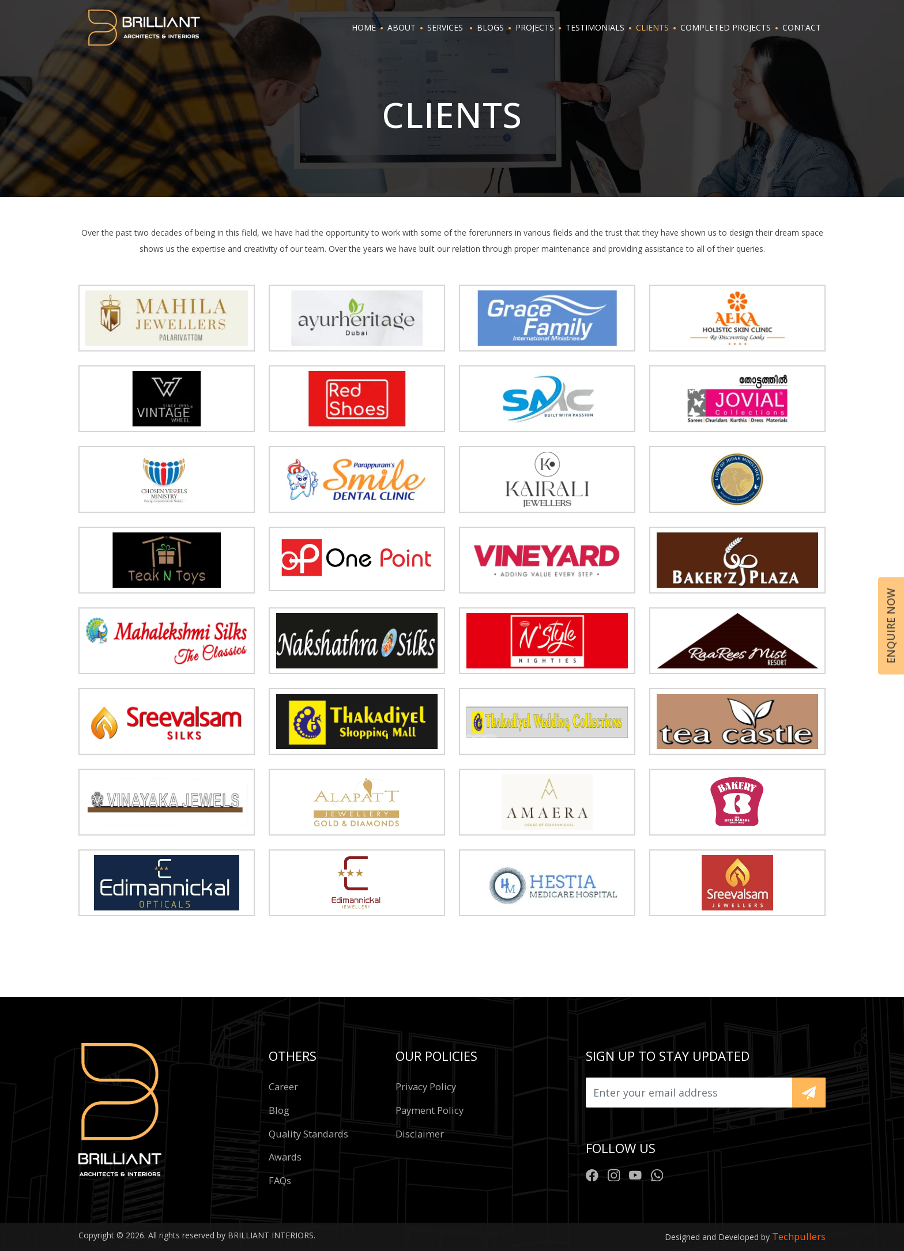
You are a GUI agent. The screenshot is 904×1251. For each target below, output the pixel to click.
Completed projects (725, 27)
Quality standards (308, 1133)
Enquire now (891, 625)
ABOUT (401, 27)
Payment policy (430, 1110)
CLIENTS (652, 27)
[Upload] (689, 1093)
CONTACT (801, 27)
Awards (285, 1156)
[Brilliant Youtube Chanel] (635, 1174)
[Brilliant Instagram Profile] (614, 1174)
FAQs (280, 1180)
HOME (364, 27)
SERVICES (445, 27)
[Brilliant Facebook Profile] (592, 1174)
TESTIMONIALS (595, 27)
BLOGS (490, 27)
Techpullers (799, 1236)
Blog (279, 1110)
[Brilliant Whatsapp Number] (657, 1174)
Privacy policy (426, 1086)
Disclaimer (420, 1133)
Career (283, 1086)
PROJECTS (534, 27)
